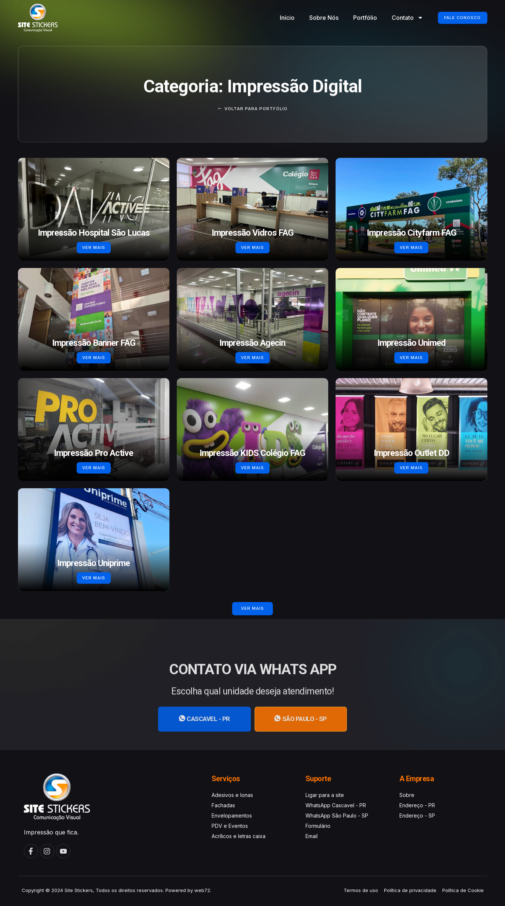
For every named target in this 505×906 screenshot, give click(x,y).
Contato (399, 17)
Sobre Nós (315, 17)
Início (279, 17)
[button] (253, 608)
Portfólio (357, 17)
